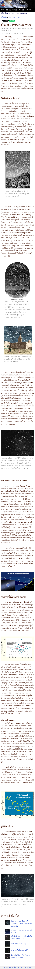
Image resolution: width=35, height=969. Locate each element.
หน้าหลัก (4, 17)
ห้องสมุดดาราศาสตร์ (14, 17)
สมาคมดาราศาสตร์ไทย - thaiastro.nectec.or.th (18, 967)
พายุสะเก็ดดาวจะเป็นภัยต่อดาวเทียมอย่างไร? (22, 931)
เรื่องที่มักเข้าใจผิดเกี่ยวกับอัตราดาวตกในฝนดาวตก (20, 956)
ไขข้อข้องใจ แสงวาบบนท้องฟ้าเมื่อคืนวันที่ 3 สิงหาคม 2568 (21, 938)
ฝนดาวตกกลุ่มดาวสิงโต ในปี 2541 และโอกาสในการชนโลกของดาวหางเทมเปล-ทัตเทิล (22, 924)
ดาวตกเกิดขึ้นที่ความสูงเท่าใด (20, 950)
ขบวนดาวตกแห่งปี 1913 (18, 944)
